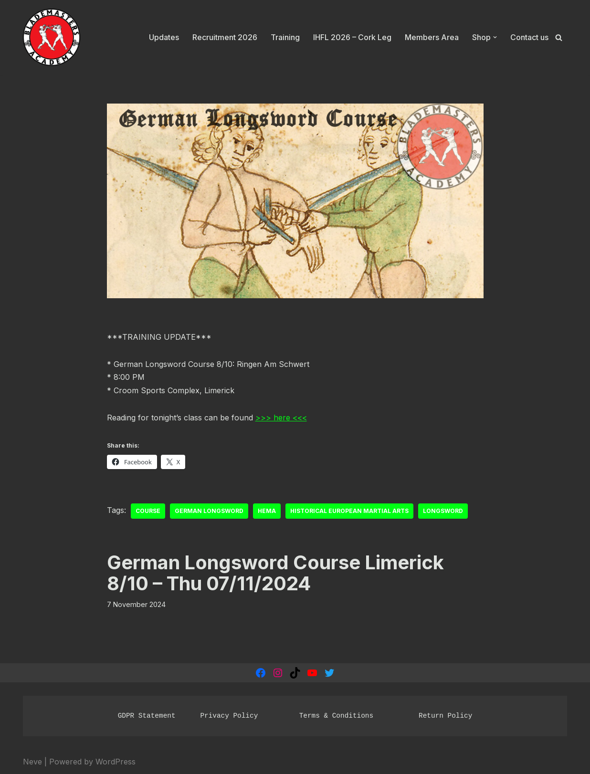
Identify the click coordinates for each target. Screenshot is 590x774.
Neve (32, 761)
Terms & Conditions (336, 716)
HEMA (267, 510)
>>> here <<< (281, 417)
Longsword (443, 510)
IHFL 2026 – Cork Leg (352, 37)
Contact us (529, 37)
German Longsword (209, 510)
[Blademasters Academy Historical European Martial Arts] (51, 37)
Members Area (432, 37)
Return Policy (445, 716)
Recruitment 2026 (224, 37)
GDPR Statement (147, 716)
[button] (495, 37)
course (148, 510)
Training (285, 37)
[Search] (558, 37)
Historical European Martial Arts (349, 510)
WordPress (115, 761)
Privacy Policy (229, 716)
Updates (164, 37)
